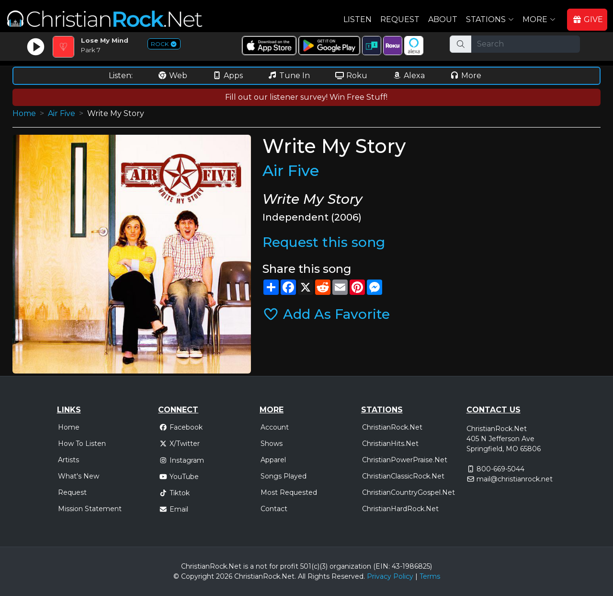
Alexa (408, 75)
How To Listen (82, 443)
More (465, 75)
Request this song (323, 242)
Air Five (61, 113)
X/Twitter (179, 443)
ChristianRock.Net (392, 427)
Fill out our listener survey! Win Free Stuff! (306, 97)
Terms (430, 576)
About (442, 19)
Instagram (181, 460)
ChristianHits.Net (390, 443)
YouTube (179, 476)
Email (173, 509)
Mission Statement (90, 508)
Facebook (181, 427)
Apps (227, 75)
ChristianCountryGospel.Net (408, 492)
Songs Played (283, 476)
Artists (68, 459)
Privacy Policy (390, 576)
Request (400, 19)
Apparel (273, 459)
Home (24, 113)
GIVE (587, 19)
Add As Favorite (326, 314)
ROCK (164, 43)
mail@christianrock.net (515, 479)
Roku (351, 75)
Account (275, 427)
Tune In (289, 75)
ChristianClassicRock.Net (403, 476)
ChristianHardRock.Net (400, 508)
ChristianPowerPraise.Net (404, 459)
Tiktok (174, 493)
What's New (78, 476)
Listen (357, 19)
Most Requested (289, 492)
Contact (274, 508)
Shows (272, 443)
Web (172, 75)
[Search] (525, 44)
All (302, 576)
